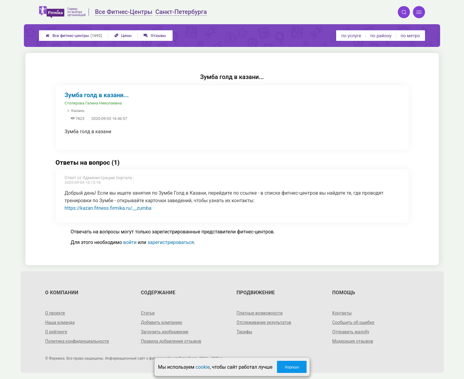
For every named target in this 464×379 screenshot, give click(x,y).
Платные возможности (260, 313)
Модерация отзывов (352, 341)
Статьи (148, 313)
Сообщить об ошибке (353, 322)
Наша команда (60, 322)
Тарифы (244, 331)
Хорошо (291, 367)
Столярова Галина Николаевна (93, 103)
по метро (410, 35)
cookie (203, 367)
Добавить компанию (161, 322)
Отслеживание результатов (264, 322)
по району (380, 35)
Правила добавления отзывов (171, 341)
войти (130, 242)
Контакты (342, 313)
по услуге (351, 35)
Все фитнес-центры (74, 35)
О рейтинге (56, 331)
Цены (123, 35)
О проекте (55, 313)
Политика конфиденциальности (77, 341)
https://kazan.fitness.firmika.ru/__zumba (108, 208)
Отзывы (155, 35)
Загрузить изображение (164, 331)
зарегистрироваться (171, 242)
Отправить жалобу (350, 331)
